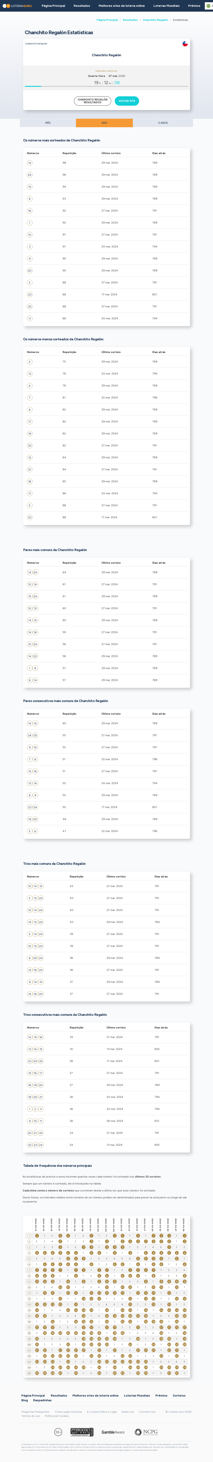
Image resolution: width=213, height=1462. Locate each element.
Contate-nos (147, 1411)
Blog (24, 1400)
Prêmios (194, 6)
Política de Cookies (57, 1416)
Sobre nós (127, 1411)
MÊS (48, 122)
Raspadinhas (42, 1400)
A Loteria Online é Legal (101, 1411)
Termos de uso (30, 1416)
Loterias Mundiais (167, 6)
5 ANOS (163, 122)
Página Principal (107, 20)
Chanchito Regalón (155, 20)
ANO (104, 122)
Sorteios (179, 1395)
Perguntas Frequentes (35, 1411)
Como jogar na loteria (68, 1411)
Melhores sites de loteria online (122, 6)
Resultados (130, 20)
